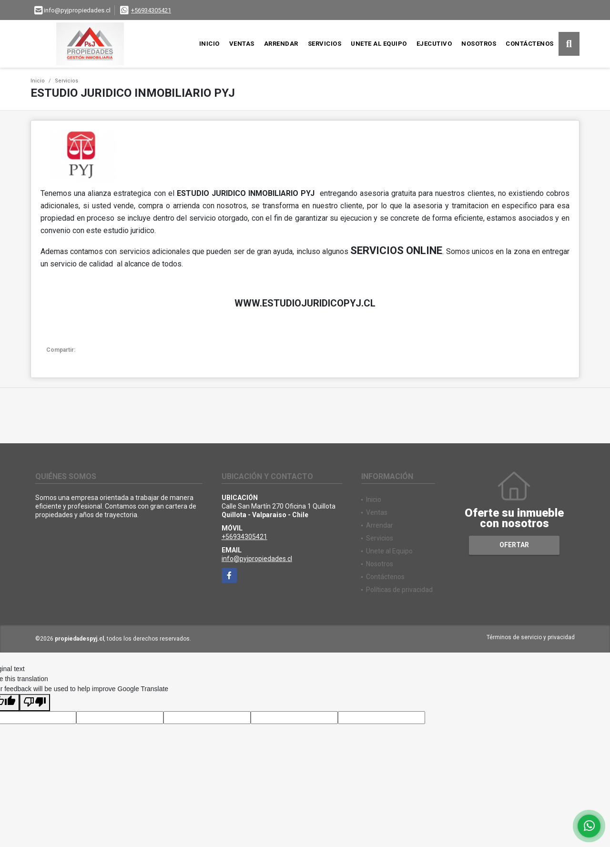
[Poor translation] (35, 702)
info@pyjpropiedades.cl (257, 558)
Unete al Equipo (379, 43)
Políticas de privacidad (399, 589)
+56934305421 (151, 10)
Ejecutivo (434, 43)
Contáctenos (530, 43)
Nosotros (478, 43)
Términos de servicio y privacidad (531, 637)
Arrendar (281, 43)
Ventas (241, 43)
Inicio (209, 43)
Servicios (325, 43)
